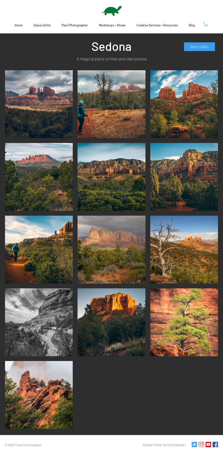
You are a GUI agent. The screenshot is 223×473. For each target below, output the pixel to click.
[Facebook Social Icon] (215, 444)
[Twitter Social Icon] (194, 444)
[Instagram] (201, 444)
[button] (205, 24)
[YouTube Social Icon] (208, 444)
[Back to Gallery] (199, 46)
